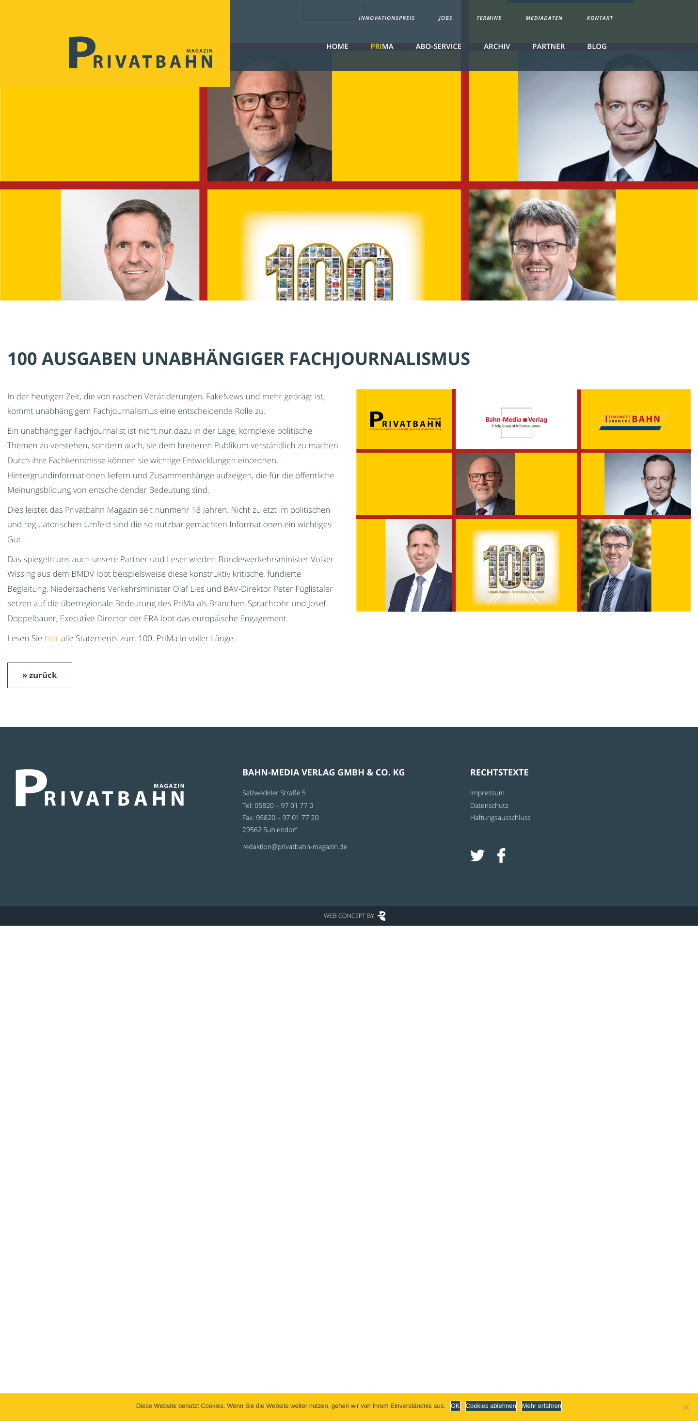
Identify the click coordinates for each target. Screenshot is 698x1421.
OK (455, 1405)
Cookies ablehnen (491, 1405)
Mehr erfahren (542, 1405)
